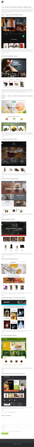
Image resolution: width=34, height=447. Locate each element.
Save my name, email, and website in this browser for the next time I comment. (11, 431)
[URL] (17, 429)
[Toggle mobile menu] (32, 1)
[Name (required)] (17, 425)
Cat (2, 412)
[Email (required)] (17, 427)
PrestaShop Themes (13, 412)
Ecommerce (9, 412)
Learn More (2, 53)
